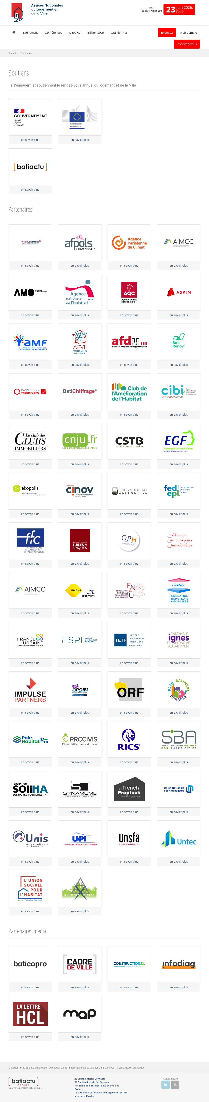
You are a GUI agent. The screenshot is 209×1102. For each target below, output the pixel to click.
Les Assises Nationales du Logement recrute (100, 1092)
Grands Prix (119, 32)
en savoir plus (30, 139)
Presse (78, 1089)
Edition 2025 (95, 32)
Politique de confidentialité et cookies (96, 1085)
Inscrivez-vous (187, 44)
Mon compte (188, 32)
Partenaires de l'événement (94, 1082)
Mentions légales (84, 1096)
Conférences (53, 32)
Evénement (30, 32)
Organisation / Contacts (91, 1079)
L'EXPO (74, 32)
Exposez (167, 32)
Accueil (12, 53)
